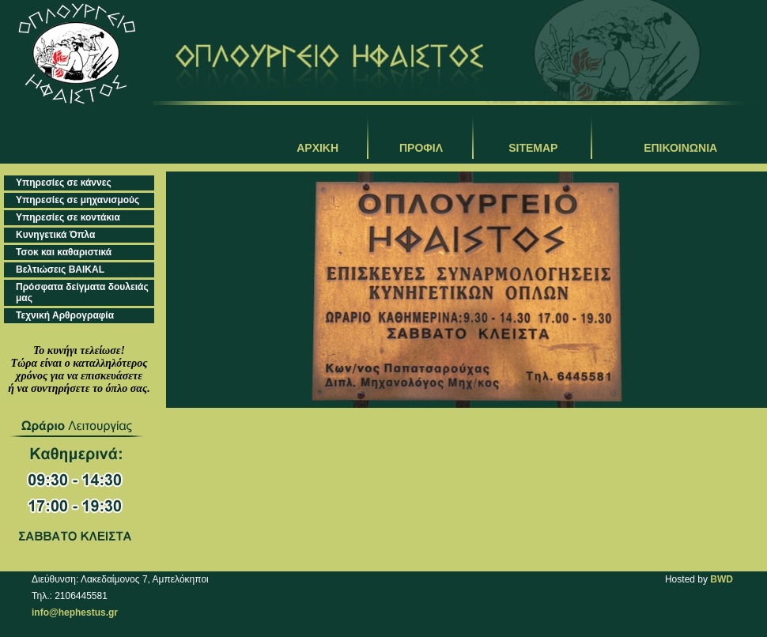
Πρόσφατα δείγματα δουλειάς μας (82, 292)
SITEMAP (532, 147)
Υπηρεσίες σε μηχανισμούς (77, 199)
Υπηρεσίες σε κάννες (63, 182)
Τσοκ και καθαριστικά (63, 252)
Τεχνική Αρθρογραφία (65, 315)
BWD (721, 579)
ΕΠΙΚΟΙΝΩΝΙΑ (680, 147)
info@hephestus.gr (75, 612)
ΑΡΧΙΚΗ (317, 147)
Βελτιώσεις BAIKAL (60, 269)
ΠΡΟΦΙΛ (421, 147)
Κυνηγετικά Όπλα (55, 234)
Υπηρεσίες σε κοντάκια (68, 217)
